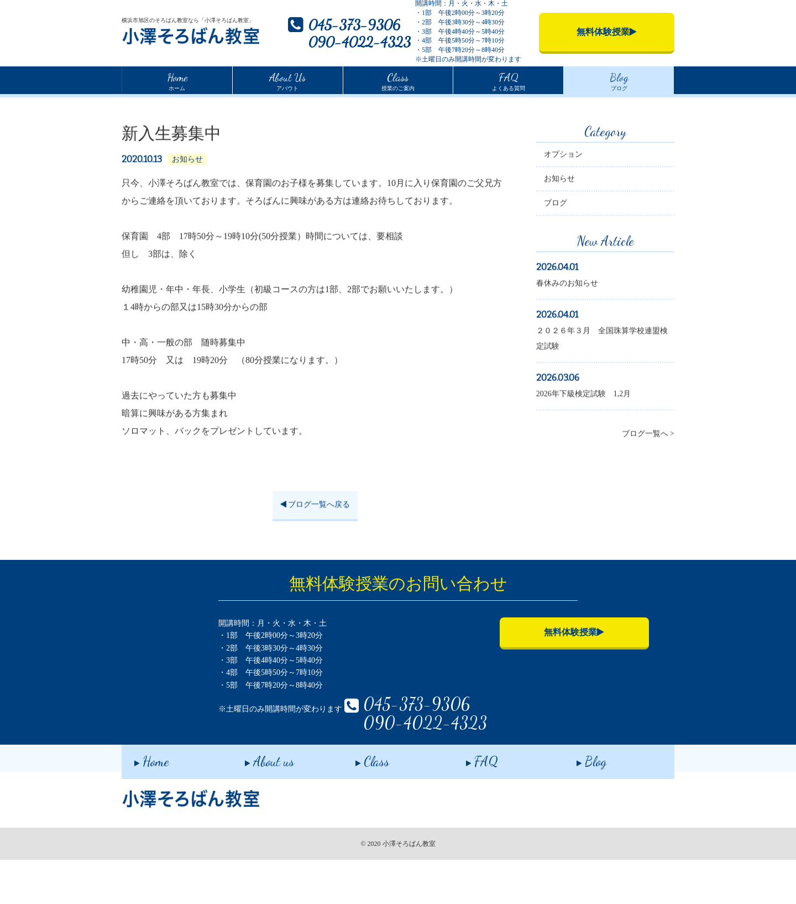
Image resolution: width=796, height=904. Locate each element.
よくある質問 (508, 80)
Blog (579, 804)
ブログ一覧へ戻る (315, 539)
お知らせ (559, 213)
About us (256, 804)
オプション (563, 189)
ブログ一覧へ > (648, 468)
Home (130, 105)
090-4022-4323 (359, 41)
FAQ (469, 804)
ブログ (619, 80)
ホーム (177, 80)
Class (359, 804)
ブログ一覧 (171, 105)
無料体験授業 (500, 665)
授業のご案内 (398, 80)
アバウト (287, 80)
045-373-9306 (354, 24)
